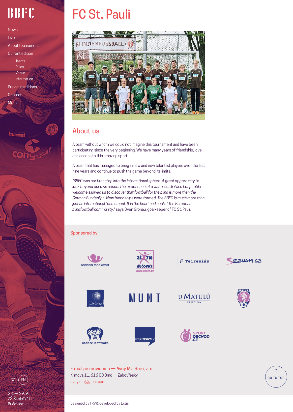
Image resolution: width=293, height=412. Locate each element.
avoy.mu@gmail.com (87, 382)
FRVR (94, 404)
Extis (125, 404)
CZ (12, 380)
